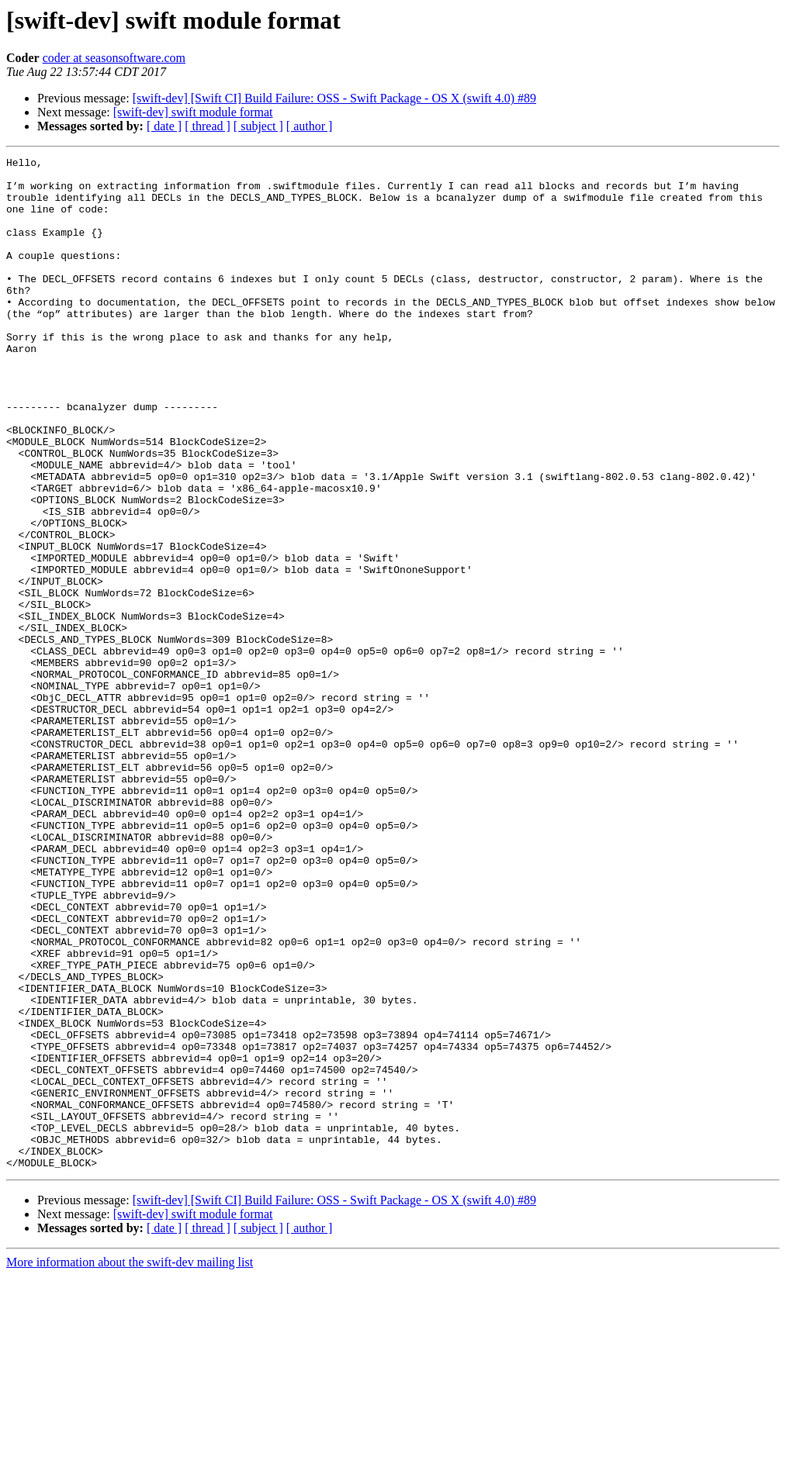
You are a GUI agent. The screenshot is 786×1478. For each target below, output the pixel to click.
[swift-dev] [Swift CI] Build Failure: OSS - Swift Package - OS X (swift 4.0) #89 (334, 98)
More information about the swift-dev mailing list (129, 1464)
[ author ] (309, 126)
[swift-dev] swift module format (193, 112)
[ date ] (164, 126)
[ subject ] (258, 126)
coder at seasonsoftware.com (114, 57)
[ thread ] (207, 126)
